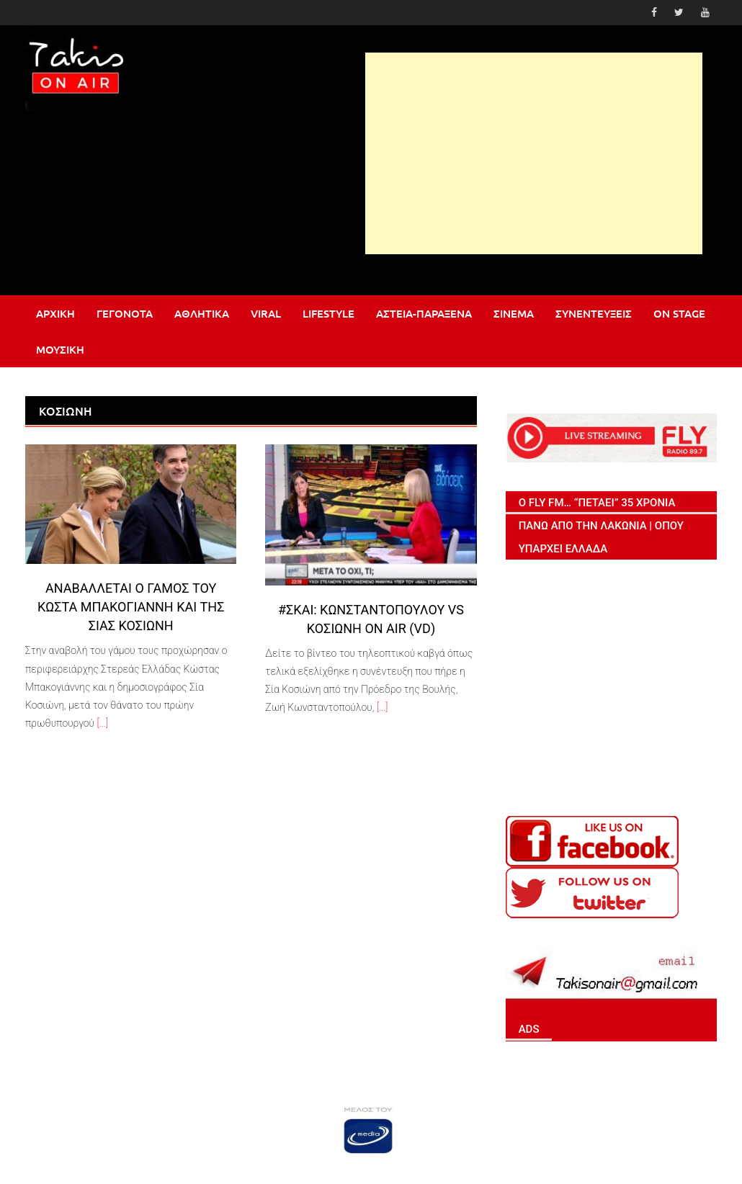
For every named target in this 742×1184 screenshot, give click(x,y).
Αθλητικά (201, 313)
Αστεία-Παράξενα (424, 313)
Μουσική (60, 349)
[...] (102, 723)
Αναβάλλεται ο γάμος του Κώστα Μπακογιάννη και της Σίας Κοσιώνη (131, 606)
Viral (266, 313)
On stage (679, 313)
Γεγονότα (125, 313)
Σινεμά (513, 313)
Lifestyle (328, 313)
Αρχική (55, 313)
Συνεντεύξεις (593, 313)
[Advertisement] (533, 153)
